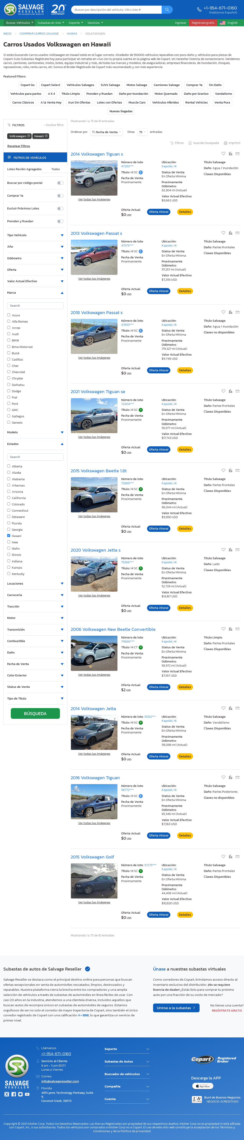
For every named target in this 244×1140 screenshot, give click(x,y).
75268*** (127, 562)
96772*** (127, 790)
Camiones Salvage (167, 85)
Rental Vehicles (196, 102)
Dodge (14, 391)
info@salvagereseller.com (60, 1081)
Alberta (14, 466)
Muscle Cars (137, 102)
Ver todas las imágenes (94, 199)
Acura (13, 315)
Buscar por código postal (24, 183)
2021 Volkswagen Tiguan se (98, 391)
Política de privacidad (136, 1131)
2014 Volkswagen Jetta (93, 708)
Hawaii (72, 33)
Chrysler (15, 378)
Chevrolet (16, 372)
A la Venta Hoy (51, 102)
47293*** (127, 166)
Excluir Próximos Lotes (23, 209)
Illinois (14, 555)
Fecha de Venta (106, 132)
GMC (12, 410)
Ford (12, 404)
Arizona (15, 492)
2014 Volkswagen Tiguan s (97, 154)
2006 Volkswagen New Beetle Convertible (113, 629)
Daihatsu (15, 385)
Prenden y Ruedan (99, 93)
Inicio (7, 33)
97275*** (150, 865)
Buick (13, 353)
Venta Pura (222, 102)
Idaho (13, 549)
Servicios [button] (94, 22)
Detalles (185, 211)
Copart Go (28, 85)
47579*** (127, 245)
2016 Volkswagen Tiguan (95, 777)
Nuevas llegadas (121, 111)
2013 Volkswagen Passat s (96, 233)
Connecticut (17, 511)
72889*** (127, 483)
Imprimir (232, 143)
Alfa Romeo (17, 322)
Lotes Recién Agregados (24, 169)
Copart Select (50, 85)
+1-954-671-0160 (220, 7)
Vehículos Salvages (80, 85)
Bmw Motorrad (20, 347)
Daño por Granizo (196, 93)
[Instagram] (20, 1094)
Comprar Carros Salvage (39, 33)
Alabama (16, 479)
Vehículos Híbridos (165, 102)
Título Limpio (71, 93)
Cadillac (15, 360)
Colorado (16, 504)
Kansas (14, 568)
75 (141, 132)
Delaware (16, 517)
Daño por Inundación (133, 93)
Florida (14, 524)
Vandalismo (223, 93)
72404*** (127, 404)
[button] (19, 22)
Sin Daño (215, 85)
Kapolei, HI (169, 166)
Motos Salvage (137, 85)
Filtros (176, 143)
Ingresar (180, 22)
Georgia (15, 530)
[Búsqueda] (167, 10)
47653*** (127, 324)
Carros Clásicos (23, 102)
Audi (13, 334)
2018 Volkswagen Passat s (97, 312)
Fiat (12, 398)
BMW (13, 341)
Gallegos (15, 416)
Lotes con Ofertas (109, 102)
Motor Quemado (166, 93)
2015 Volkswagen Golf (92, 857)
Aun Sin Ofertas (79, 102)
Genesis (14, 423)
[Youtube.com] (27, 1094)
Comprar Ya (194, 85)
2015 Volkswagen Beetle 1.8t (99, 470)
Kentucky (15, 574)
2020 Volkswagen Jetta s (96, 550)
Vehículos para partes (26, 93)
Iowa (12, 542)
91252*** (150, 716)
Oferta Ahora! (158, 211)
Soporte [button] (74, 22)
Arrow (13, 328)
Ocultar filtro (54, 125)
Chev (13, 366)
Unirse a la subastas (174, 1008)
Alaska (14, 473)
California (16, 498)
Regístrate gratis (227, 1010)
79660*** (127, 641)
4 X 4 (51, 93)
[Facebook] (13, 1094)
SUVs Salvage (110, 85)
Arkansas (16, 486)
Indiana (14, 561)
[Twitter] (6, 1094)
